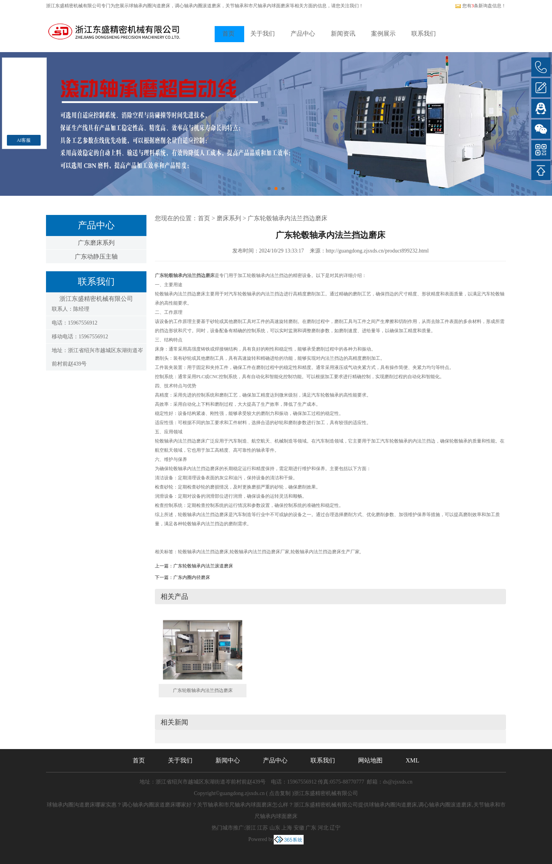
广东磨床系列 (96, 242)
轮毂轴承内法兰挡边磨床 (203, 551)
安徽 (299, 828)
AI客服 (24, 140)
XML (412, 760)
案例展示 (383, 33)
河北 (323, 828)
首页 (228, 33)
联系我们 (423, 33)
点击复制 (280, 793)
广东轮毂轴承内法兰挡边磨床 (287, 218)
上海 (286, 828)
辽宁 (335, 828)
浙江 (250, 828)
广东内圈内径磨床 (191, 577)
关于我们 (262, 33)
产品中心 (303, 33)
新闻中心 (227, 760)
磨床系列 (229, 218)
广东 (311, 828)
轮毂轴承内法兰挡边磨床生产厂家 (325, 551)
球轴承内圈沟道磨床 (149, 5)
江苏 (262, 828)
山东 (274, 828)
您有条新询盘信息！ (480, 5)
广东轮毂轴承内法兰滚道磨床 (203, 566)
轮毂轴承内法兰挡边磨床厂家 (259, 551)
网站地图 (370, 760)
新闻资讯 (343, 33)
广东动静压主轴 (96, 256)
